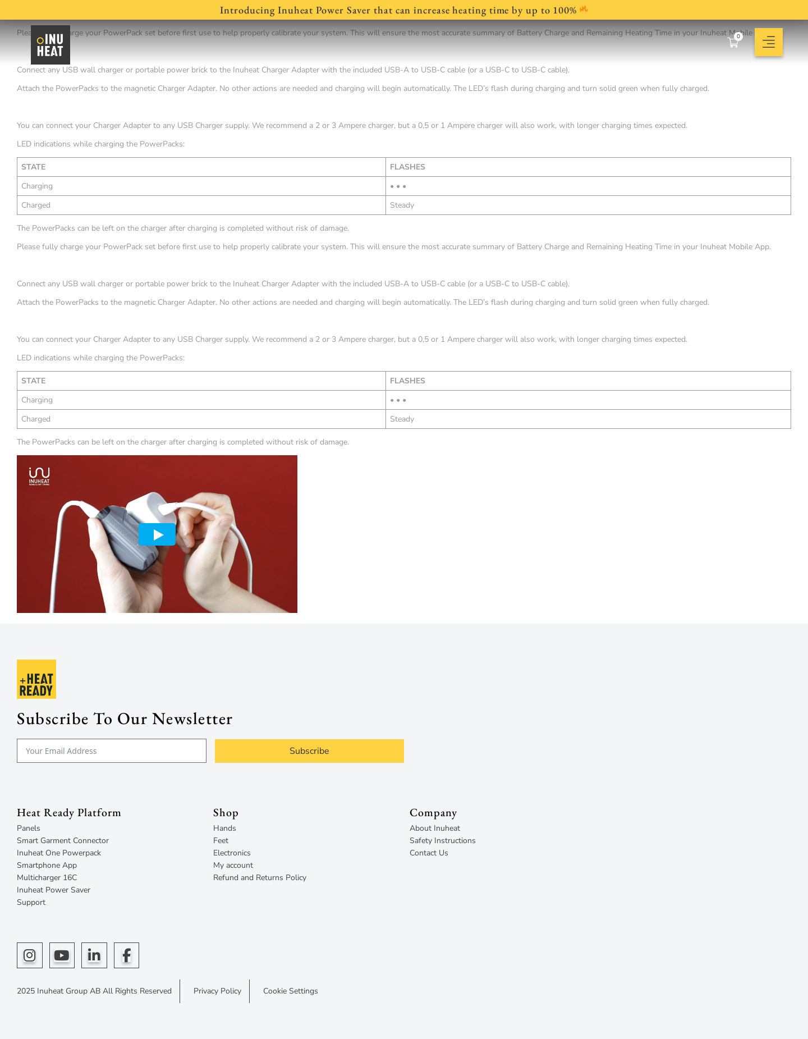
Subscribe (309, 751)
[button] (768, 42)
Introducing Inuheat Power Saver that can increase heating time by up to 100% (404, 9)
